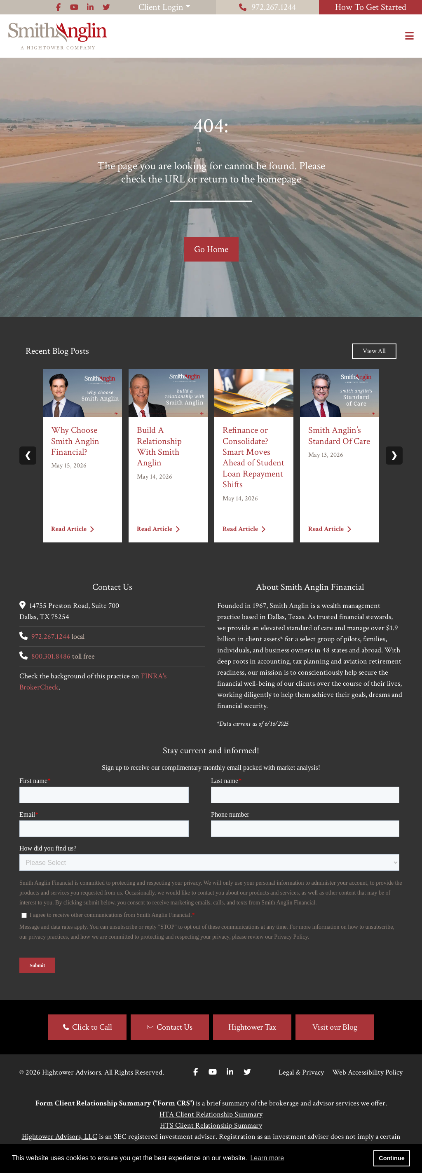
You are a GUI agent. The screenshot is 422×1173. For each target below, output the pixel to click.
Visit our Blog (334, 1027)
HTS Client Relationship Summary (211, 1125)
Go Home (211, 249)
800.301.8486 (50, 656)
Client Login (160, 7)
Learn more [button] (267, 1157)
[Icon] (58, 7)
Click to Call (92, 1027)
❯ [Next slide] (394, 455)
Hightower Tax (252, 1027)
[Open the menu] (409, 36)
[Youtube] (213, 1072)
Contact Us (174, 1027)
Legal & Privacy (301, 1072)
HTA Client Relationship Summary (211, 1114)
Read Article (72, 529)
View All (374, 351)
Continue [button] (391, 1158)
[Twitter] (247, 1072)
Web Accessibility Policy (367, 1072)
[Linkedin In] (230, 1072)
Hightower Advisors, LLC (59, 1136)
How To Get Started (370, 7)
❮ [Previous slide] (27, 455)
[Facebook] (195, 1072)
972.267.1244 (267, 7)
